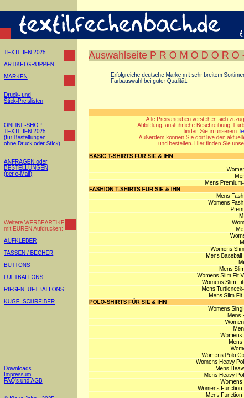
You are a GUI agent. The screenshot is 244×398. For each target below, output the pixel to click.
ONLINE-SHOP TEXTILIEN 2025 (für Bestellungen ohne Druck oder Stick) (32, 134)
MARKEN (16, 77)
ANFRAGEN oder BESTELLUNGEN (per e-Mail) (26, 168)
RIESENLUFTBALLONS (34, 289)
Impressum (17, 374)
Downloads (17, 368)
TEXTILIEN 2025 (25, 52)
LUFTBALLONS (23, 277)
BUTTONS (17, 265)
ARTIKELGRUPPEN (29, 64)
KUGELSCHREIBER (29, 301)
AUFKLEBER (20, 241)
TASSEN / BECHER (28, 253)
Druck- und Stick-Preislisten (23, 98)
